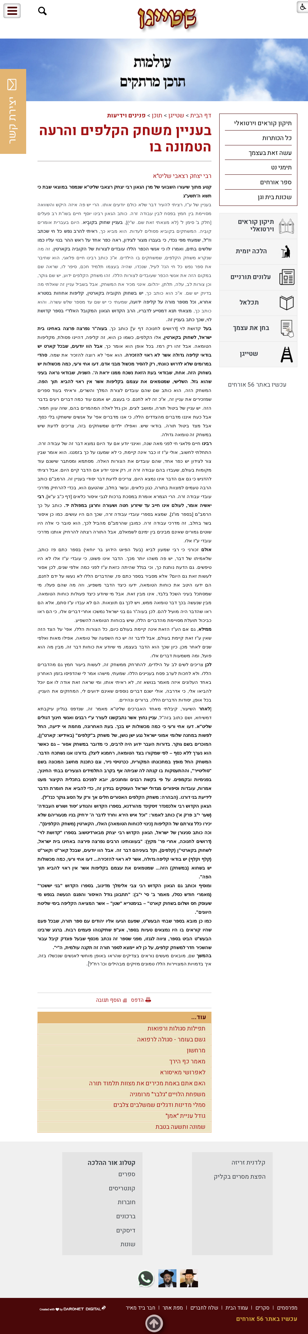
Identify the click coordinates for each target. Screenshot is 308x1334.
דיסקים (125, 1230)
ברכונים (125, 1216)
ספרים (126, 1174)
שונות (128, 1244)
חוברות (126, 1202)
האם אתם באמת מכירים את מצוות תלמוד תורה (147, 1083)
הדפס (137, 1000)
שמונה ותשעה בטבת (180, 1126)
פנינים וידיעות (126, 115)
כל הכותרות (277, 138)
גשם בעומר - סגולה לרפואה (171, 1039)
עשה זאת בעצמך (270, 153)
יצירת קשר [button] (12, 111)
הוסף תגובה (108, 1000)
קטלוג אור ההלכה (111, 1163)
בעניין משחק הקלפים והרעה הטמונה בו (125, 138)
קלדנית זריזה (249, 1162)
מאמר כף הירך (187, 1061)
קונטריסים (122, 1188)
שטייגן (176, 115)
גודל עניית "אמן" (185, 1115)
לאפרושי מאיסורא (182, 1072)
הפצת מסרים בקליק (240, 1177)
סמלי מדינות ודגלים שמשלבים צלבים (159, 1105)
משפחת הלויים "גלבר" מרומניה (167, 1094)
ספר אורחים (276, 182)
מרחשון (196, 1050)
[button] (42, 11)
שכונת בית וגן (275, 197)
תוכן (157, 115)
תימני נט (281, 167)
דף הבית (200, 115)
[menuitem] (258, 123)
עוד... (198, 1017)
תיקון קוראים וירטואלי (263, 123)
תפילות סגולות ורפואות (176, 1028)
